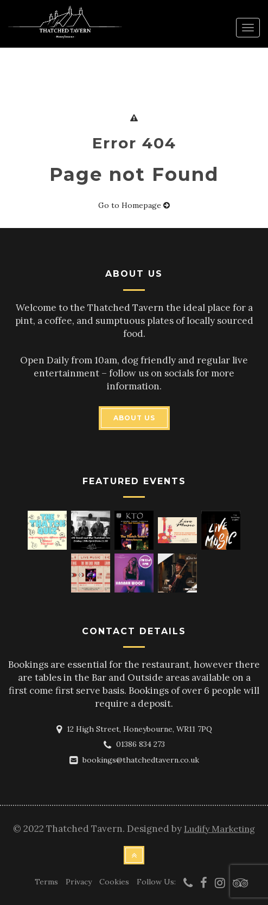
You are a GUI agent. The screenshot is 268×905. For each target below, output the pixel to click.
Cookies (114, 882)
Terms (46, 882)
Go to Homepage (134, 205)
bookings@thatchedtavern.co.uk (140, 760)
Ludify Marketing (219, 828)
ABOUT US (134, 418)
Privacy (79, 882)
